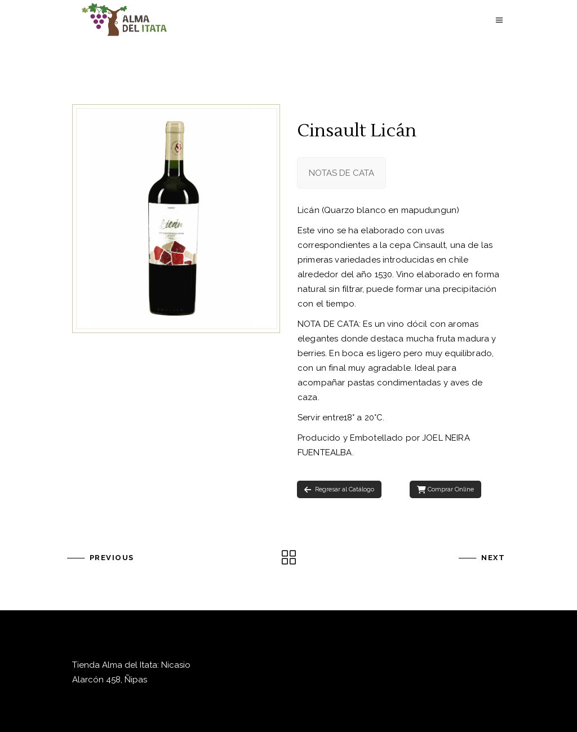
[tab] (341, 173)
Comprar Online (445, 489)
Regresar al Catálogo (339, 489)
